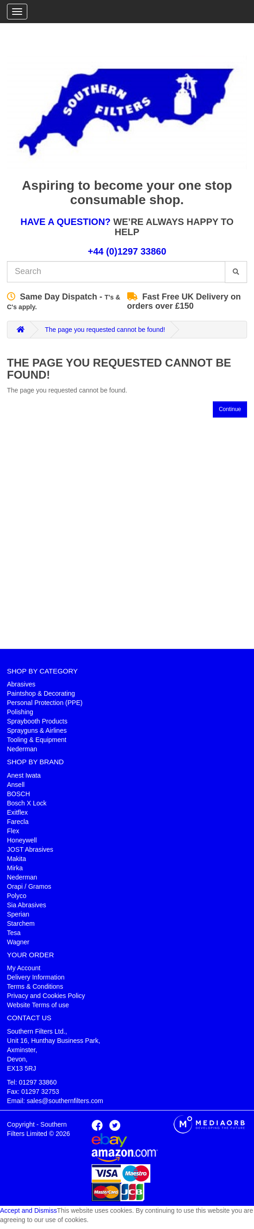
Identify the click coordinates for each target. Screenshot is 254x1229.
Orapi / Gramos (29, 886)
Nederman (22, 749)
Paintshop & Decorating (41, 693)
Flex (13, 831)
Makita (16, 858)
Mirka (15, 868)
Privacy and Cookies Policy (46, 995)
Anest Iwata (24, 775)
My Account (23, 968)
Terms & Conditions (35, 986)
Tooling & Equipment (36, 739)
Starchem (21, 923)
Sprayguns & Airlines (37, 730)
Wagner (18, 942)
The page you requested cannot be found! (105, 329)
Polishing (20, 712)
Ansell (16, 784)
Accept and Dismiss (28, 1210)
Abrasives (21, 684)
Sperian (18, 914)
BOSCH (18, 794)
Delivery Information (36, 977)
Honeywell (22, 840)
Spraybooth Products (37, 721)
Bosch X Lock (27, 803)
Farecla (18, 821)
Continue (230, 409)
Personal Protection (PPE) (44, 702)
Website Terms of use (38, 1005)
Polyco (16, 895)
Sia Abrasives (26, 905)
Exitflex (17, 812)
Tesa (14, 932)
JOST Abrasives (30, 849)
